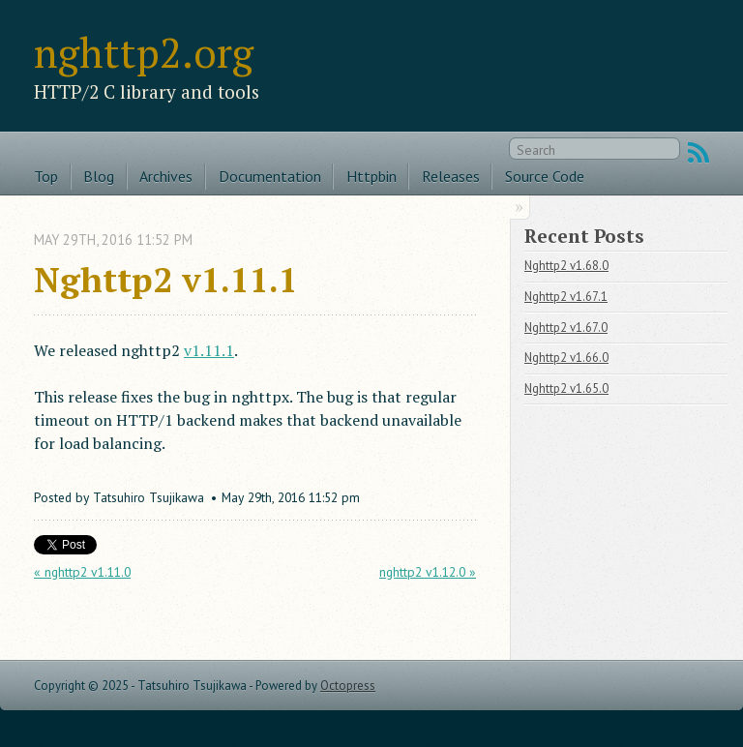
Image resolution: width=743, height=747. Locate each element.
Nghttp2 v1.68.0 (566, 265)
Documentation (270, 176)
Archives (166, 176)
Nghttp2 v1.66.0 (566, 357)
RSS (698, 153)
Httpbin (371, 176)
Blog (98, 176)
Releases (451, 176)
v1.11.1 (209, 350)
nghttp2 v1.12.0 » (427, 572)
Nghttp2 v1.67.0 (566, 327)
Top (46, 176)
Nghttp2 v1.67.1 (566, 296)
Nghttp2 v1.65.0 (566, 388)
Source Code (544, 176)
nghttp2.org (143, 52)
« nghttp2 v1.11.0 (82, 572)
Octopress (347, 685)
